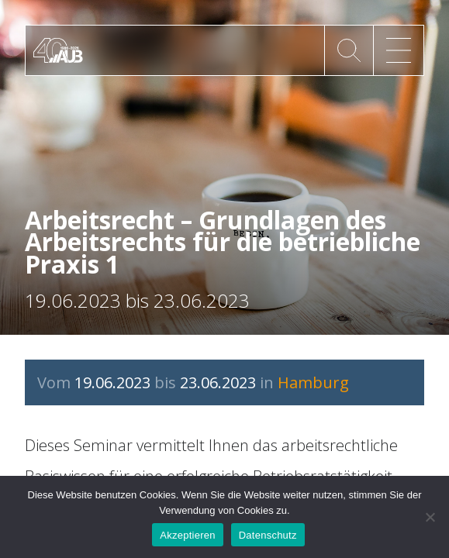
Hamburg (313, 382)
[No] (429, 517)
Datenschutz (268, 535)
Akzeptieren (187, 535)
